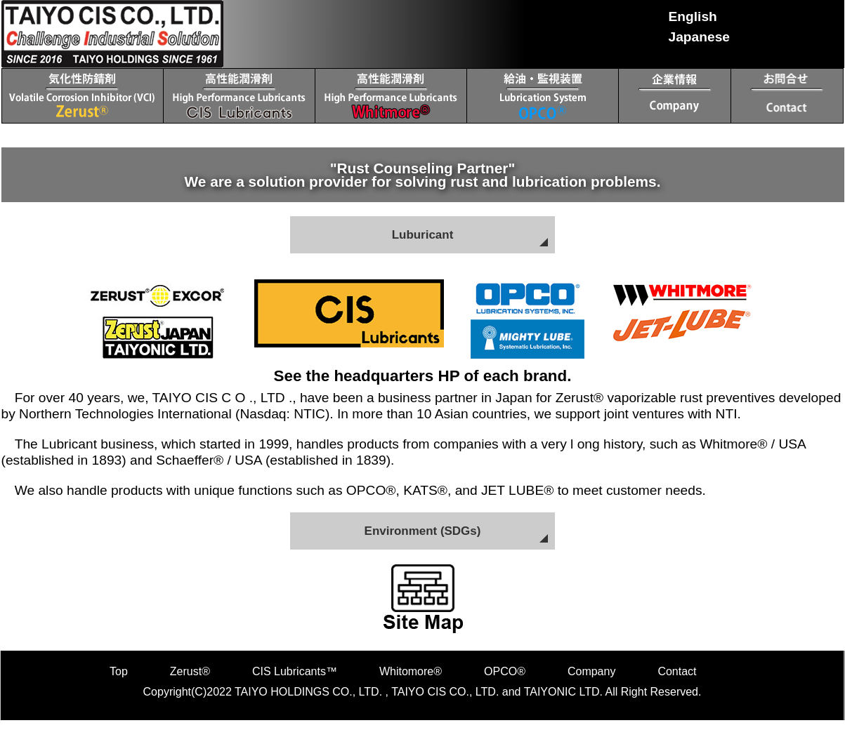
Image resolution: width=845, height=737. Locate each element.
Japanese (699, 36)
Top (119, 674)
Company (591, 674)
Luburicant (422, 235)
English (693, 16)
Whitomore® (410, 674)
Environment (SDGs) (422, 533)
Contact (676, 674)
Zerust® (190, 674)
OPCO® (504, 674)
